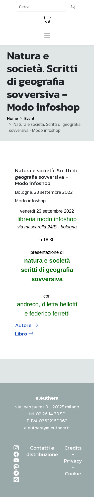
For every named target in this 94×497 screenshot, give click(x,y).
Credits (73, 448)
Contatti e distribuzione (42, 451)
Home (12, 118)
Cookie (73, 473)
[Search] (41, 6)
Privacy (73, 461)
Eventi (30, 118)
